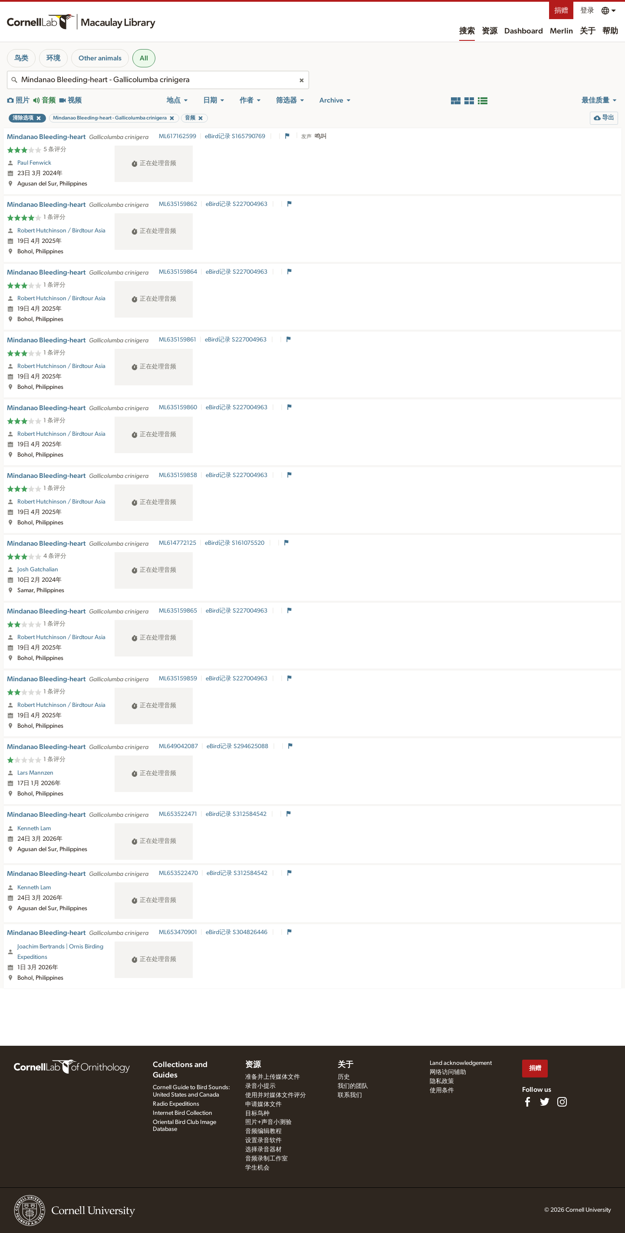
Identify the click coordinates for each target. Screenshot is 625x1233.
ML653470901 (178, 932)
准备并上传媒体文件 (272, 1077)
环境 (53, 58)
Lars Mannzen (35, 773)
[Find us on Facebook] (527, 1102)
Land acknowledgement (461, 1063)
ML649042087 (178, 746)
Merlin (561, 31)
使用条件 (442, 1090)
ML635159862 (178, 204)
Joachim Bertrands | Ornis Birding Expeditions (60, 952)
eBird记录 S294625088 (238, 746)
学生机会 (257, 1168)
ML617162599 (177, 136)
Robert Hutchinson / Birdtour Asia (61, 231)
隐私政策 (442, 1081)
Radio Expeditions (176, 1104)
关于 (587, 31)
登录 (587, 10)
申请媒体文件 (263, 1104)
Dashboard (523, 31)
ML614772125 (177, 543)
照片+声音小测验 (268, 1122)
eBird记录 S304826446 (237, 932)
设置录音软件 (263, 1140)
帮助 (610, 31)
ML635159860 (178, 407)
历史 (344, 1077)
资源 (489, 31)
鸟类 (21, 58)
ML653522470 (178, 873)
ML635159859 (178, 679)
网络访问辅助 (448, 1072)
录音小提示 (260, 1086)
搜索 (467, 31)
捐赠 (561, 10)
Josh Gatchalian (37, 570)
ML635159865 (178, 611)
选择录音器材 (263, 1150)
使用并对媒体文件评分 (275, 1095)
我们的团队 (353, 1086)
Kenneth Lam (34, 828)
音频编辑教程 (263, 1131)
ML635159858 (178, 475)
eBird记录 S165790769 (235, 136)
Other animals (100, 58)
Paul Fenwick (34, 163)
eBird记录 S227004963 (237, 204)
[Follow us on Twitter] (544, 1102)
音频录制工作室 (266, 1159)
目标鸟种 (257, 1113)
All (144, 58)
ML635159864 (178, 272)
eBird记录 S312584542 (237, 814)
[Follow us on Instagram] (562, 1102)
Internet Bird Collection (182, 1113)
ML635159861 (177, 340)
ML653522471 (178, 814)
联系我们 (350, 1095)
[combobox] (158, 80)
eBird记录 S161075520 (235, 543)
